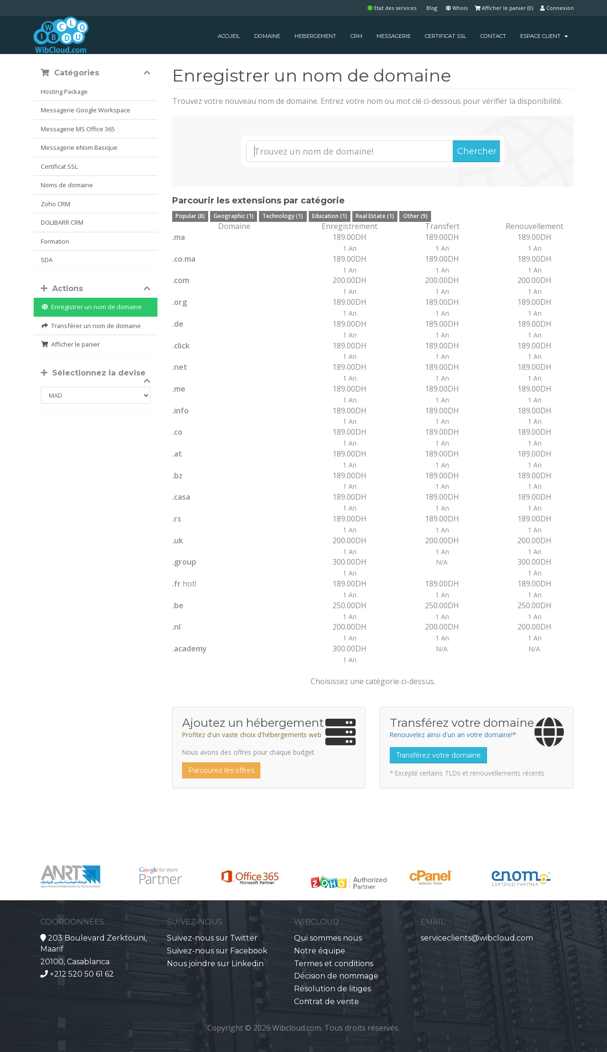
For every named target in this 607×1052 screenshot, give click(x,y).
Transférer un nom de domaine (91, 325)
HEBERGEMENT (315, 36)
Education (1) (329, 216)
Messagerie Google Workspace (85, 110)
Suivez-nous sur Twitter (212, 937)
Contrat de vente (326, 1001)
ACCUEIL (229, 36)
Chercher (477, 151)
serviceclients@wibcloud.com (477, 937)
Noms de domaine (67, 185)
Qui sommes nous (328, 937)
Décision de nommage (336, 975)
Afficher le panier (70, 344)
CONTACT (493, 36)
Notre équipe (319, 950)
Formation (55, 241)
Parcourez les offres (221, 770)
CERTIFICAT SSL (445, 36)
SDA (47, 260)
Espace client (544, 36)
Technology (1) (282, 216)
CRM (356, 36)
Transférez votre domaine (438, 755)
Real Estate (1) (375, 216)
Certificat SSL (59, 166)
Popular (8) (190, 216)
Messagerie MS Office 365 (78, 129)
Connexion (557, 7)
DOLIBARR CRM (62, 222)
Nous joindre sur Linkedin (215, 963)
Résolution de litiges (332, 988)
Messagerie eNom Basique (79, 147)
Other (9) (415, 216)
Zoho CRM (55, 204)
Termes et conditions (333, 963)
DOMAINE (267, 36)
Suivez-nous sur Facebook (217, 950)
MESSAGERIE (394, 36)
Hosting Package (64, 91)
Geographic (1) (233, 216)
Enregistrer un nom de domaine (91, 306)
